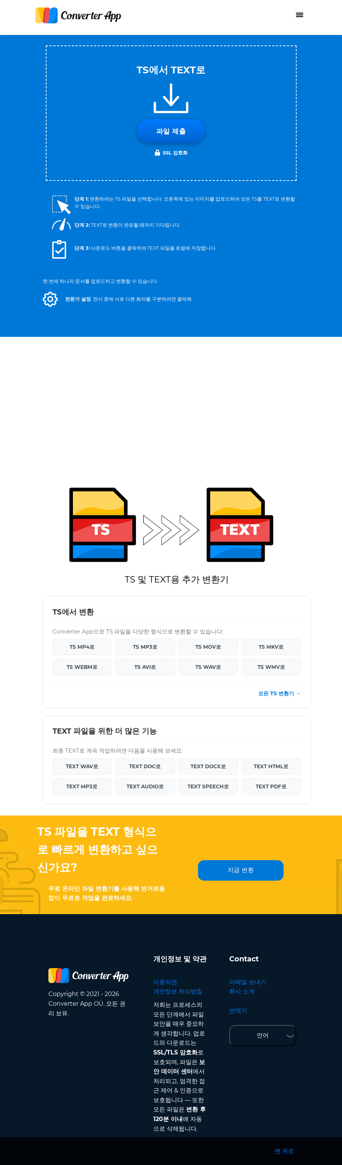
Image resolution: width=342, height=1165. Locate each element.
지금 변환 (241, 870)
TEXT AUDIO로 (145, 786)
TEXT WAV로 (82, 766)
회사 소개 (242, 991)
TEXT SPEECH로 (208, 786)
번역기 (238, 1010)
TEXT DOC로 (145, 766)
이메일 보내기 (247, 982)
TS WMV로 (271, 667)
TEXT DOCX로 (208, 766)
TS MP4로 (82, 647)
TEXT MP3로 (82, 786)
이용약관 (165, 982)
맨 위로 (284, 1151)
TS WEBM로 (82, 667)
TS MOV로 (208, 647)
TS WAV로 (208, 667)
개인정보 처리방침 (177, 991)
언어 (263, 1035)
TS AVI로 (145, 667)
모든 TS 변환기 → (279, 693)
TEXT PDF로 (271, 786)
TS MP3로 (145, 647)
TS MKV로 (271, 647)
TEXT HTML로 (271, 766)
